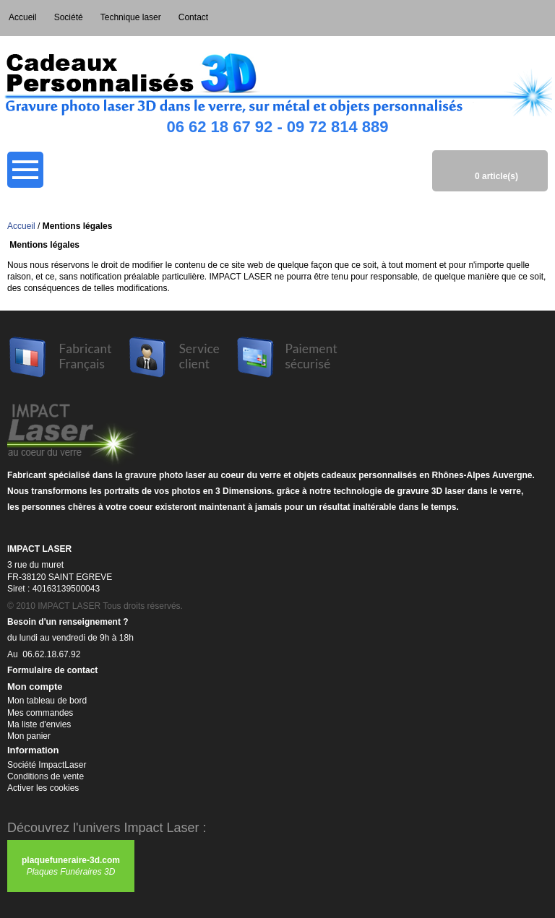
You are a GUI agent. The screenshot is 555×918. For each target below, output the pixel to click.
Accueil (23, 17)
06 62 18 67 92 (219, 127)
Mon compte (516, 18)
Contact (193, 17)
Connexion (542, 18)
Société (68, 17)
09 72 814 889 (338, 127)
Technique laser (130, 17)
